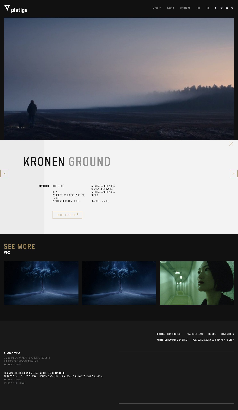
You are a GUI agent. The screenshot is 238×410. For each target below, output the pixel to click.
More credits (68, 214)
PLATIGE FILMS (195, 334)
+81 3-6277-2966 (12, 364)
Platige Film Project (169, 334)
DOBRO (212, 334)
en (198, 8)
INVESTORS (227, 334)
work (170, 8)
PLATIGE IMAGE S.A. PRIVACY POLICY (213, 339)
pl (208, 8)
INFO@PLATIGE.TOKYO (14, 383)
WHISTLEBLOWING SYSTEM (172, 339)
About (157, 8)
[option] (41, 283)
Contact (185, 8)
